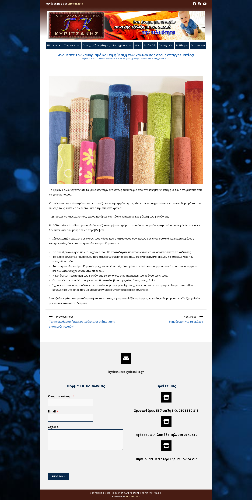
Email (53, 411)
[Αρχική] (85, 58)
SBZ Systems (133, 496)
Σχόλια (53, 427)
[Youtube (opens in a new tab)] (204, 3)
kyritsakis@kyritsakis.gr (126, 372)
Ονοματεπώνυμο (61, 396)
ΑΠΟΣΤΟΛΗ (58, 476)
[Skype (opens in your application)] (199, 3)
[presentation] (74, 467)
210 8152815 (75, 3)
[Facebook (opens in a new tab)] (194, 3)
